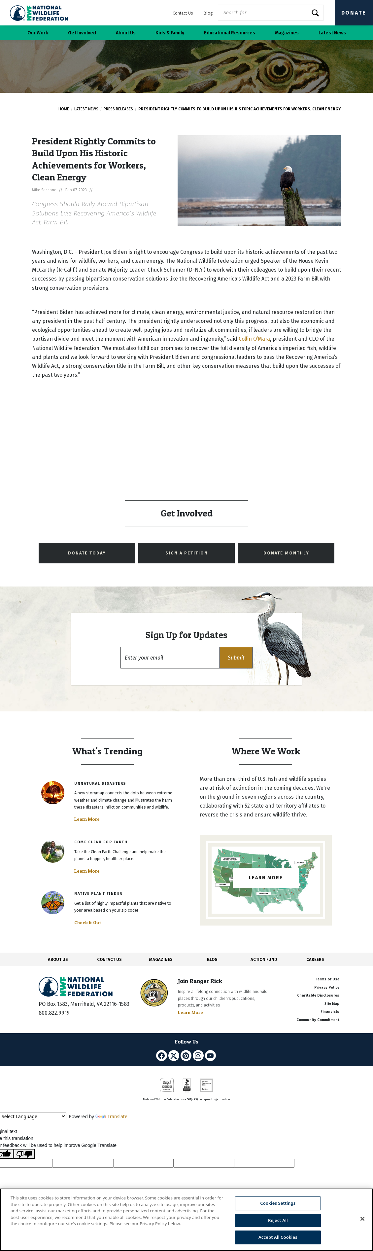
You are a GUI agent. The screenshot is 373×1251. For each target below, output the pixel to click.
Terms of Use (327, 979)
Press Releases (118, 109)
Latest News (86, 109)
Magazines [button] (287, 33)
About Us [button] (126, 33)
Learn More (87, 819)
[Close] (362, 1219)
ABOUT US (58, 959)
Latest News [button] (332, 33)
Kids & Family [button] (169, 33)
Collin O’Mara (254, 339)
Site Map (331, 1004)
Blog (208, 13)
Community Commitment (317, 1020)
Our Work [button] (37, 33)
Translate (111, 1116)
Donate (353, 13)
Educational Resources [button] (229, 33)
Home (63, 109)
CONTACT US (109, 959)
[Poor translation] (24, 1154)
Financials (330, 1011)
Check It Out (87, 923)
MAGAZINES (161, 959)
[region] (186, 1219)
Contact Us (183, 13)
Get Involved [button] (82, 33)
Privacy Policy (326, 987)
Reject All (278, 1220)
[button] (236, 657)
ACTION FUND (264, 959)
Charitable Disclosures (318, 995)
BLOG (212, 959)
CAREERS (315, 959)
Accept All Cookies (277, 1237)
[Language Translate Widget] (33, 1116)
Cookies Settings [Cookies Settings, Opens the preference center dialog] (277, 1203)
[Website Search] (270, 13)
